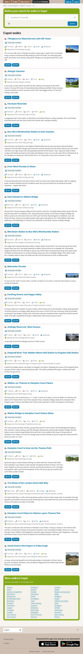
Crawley (9, 612)
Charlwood (10, 606)
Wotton (57, 617)
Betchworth (11, 594)
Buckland (10, 603)
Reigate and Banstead (62, 592)
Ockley (56, 590)
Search (72, 24)
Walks (15, 2)
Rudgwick (57, 596)
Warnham (57, 612)
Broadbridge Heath (13, 599)
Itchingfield (35, 599)
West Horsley (59, 615)
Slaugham (58, 606)
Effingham (34, 587)
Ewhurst (34, 590)
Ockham (57, 587)
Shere (56, 603)
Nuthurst (34, 617)
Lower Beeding (36, 603)
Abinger (9, 587)
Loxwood (34, 606)
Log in (76, 2)
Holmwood (34, 594)
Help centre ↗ (25, 2)
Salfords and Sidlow (61, 601)
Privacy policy (9, 639)
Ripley (56, 594)
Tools (7, 2)
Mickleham (34, 608)
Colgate (9, 608)
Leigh (33, 601)
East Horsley (11, 617)
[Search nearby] (75, 17)
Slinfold (57, 608)
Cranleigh (10, 610)
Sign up (68, 2)
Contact (6, 643)
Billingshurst (11, 596)
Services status (34, 651)
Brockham (10, 601)
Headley (33, 592)
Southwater (58, 610)
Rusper (56, 599)
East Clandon (11, 615)
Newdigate (34, 612)
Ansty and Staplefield (14, 592)
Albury (9, 590)
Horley (33, 596)
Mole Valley (35, 610)
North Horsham (36, 615)
